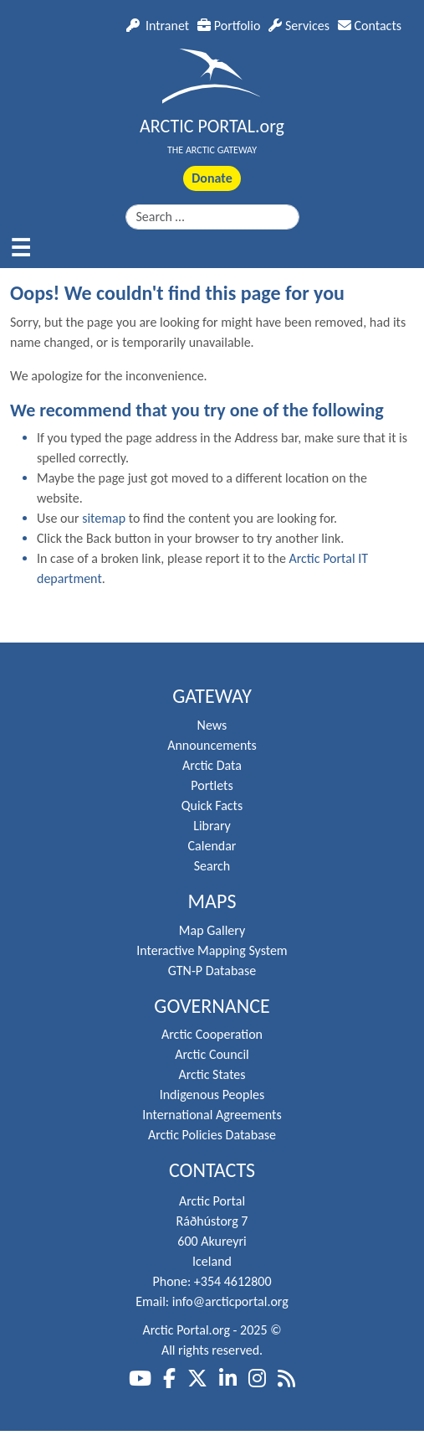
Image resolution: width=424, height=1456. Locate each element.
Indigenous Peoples (212, 1094)
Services (298, 26)
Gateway (212, 696)
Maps (212, 901)
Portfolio (228, 26)
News (212, 725)
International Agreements (211, 1115)
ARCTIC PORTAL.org (212, 126)
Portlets (211, 785)
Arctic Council (212, 1054)
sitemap (103, 518)
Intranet (157, 26)
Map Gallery (212, 930)
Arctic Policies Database (212, 1135)
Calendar (212, 846)
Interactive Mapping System (211, 950)
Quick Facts (212, 805)
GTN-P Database (212, 970)
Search (212, 866)
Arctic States (211, 1074)
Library (212, 826)
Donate (212, 178)
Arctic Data (212, 765)
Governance (212, 1006)
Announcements (212, 745)
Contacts (369, 26)
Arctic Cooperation (212, 1034)
